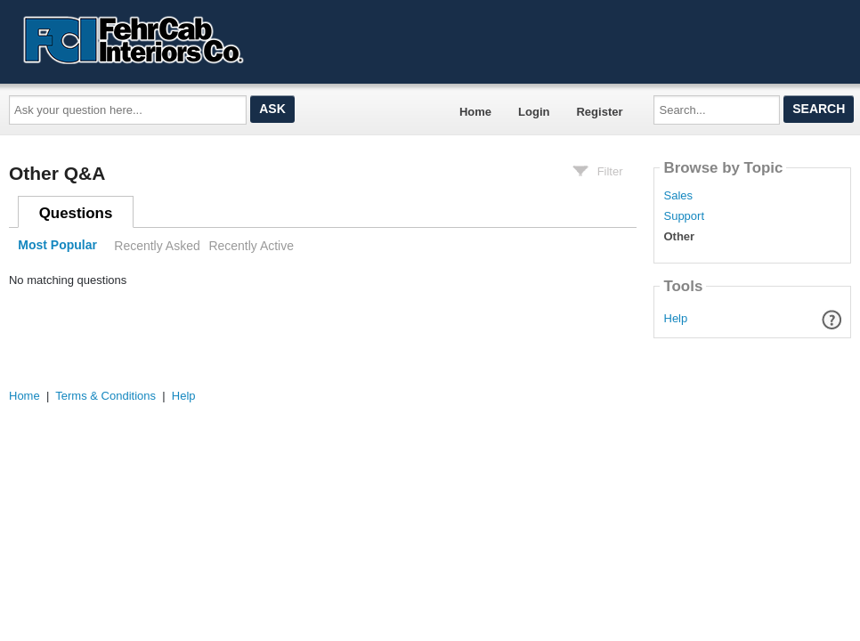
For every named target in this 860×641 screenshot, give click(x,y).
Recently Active (251, 246)
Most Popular (57, 246)
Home (475, 111)
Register (599, 111)
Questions (76, 213)
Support (683, 216)
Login (533, 111)
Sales (678, 196)
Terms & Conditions (105, 395)
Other (678, 237)
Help (676, 318)
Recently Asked (156, 246)
